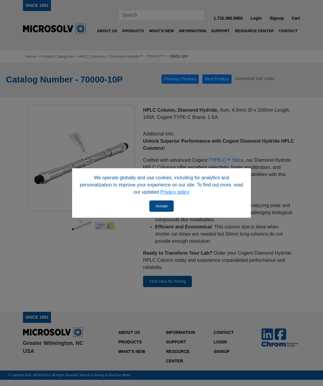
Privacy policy (175, 191)
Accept (161, 206)
